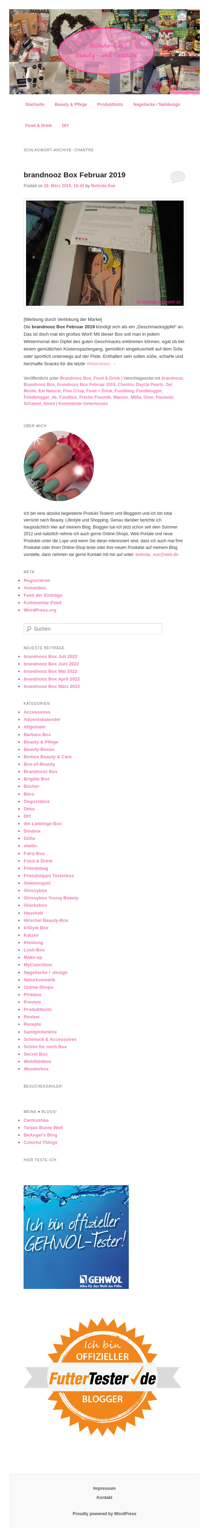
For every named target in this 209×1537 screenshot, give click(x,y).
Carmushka (36, 1120)
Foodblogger (149, 390)
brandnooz (172, 378)
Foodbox (68, 397)
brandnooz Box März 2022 (52, 686)
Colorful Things (40, 1142)
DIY (65, 125)
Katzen (31, 935)
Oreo (148, 397)
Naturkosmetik (39, 979)
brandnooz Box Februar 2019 (74, 175)
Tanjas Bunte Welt (43, 1127)
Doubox (32, 831)
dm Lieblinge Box (43, 823)
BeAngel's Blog (40, 1135)
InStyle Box (36, 927)
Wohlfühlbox (37, 1061)
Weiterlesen (101, 363)
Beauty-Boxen (39, 749)
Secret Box (36, 1054)
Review (31, 1016)
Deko (29, 808)
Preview (32, 1002)
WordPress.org (40, 610)
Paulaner (165, 397)
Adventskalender (42, 719)
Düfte (29, 838)
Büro (29, 794)
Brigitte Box (37, 779)
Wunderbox (36, 1068)
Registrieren (37, 580)
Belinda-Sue (103, 185)
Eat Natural (49, 390)
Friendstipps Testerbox (49, 875)
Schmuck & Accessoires (50, 1039)
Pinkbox (33, 994)
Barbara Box (37, 734)
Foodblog (124, 390)
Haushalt (33, 913)
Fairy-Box (34, 853)
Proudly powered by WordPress (104, 1513)
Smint (49, 403)
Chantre (126, 384)
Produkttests (110, 104)
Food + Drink (99, 390)
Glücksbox (35, 905)
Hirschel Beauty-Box (46, 920)
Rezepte (32, 1024)
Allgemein (34, 726)
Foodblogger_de (40, 397)
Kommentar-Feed (42, 602)
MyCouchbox (38, 964)
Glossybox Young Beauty (51, 897)
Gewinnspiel (37, 883)
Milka (136, 397)
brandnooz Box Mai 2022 (50, 671)
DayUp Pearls (149, 384)
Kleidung (33, 942)
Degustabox (37, 801)
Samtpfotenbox (40, 1032)
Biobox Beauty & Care (48, 756)
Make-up (33, 957)
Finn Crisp (73, 390)
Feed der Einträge (43, 595)
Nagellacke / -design (46, 972)
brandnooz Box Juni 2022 (51, 663)
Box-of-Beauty (39, 764)
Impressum (104, 1488)
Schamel (32, 403)
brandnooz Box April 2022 (52, 679)
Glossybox (35, 890)
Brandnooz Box (75, 378)
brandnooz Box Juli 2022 (50, 656)
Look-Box (34, 950)
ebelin (30, 845)
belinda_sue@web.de (156, 554)
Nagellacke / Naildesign (156, 104)
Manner (120, 397)
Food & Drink (38, 125)
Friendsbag (36, 868)
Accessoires (37, 712)
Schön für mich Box (45, 1046)
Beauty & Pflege (71, 104)
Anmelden (35, 587)
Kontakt (105, 1497)
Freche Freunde (95, 397)
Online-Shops (38, 987)
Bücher (31, 786)
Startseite (35, 104)
